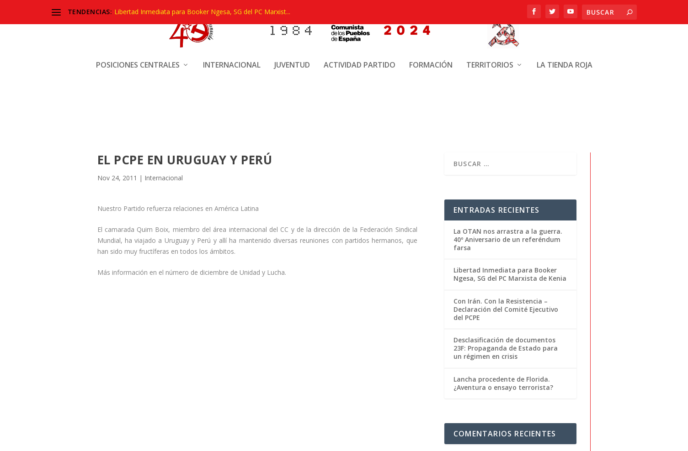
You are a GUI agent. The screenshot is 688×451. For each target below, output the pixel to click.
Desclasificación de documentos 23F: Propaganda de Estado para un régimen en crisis (505, 346)
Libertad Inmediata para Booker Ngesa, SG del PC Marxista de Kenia (509, 272)
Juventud (292, 58)
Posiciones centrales (138, 58)
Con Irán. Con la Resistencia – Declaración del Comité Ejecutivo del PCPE (505, 307)
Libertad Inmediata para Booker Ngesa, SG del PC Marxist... (202, 11)
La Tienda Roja (564, 58)
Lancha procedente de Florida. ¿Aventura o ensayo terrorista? (503, 381)
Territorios (489, 58)
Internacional (232, 58)
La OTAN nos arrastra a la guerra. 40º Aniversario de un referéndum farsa (507, 238)
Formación (431, 58)
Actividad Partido (359, 58)
